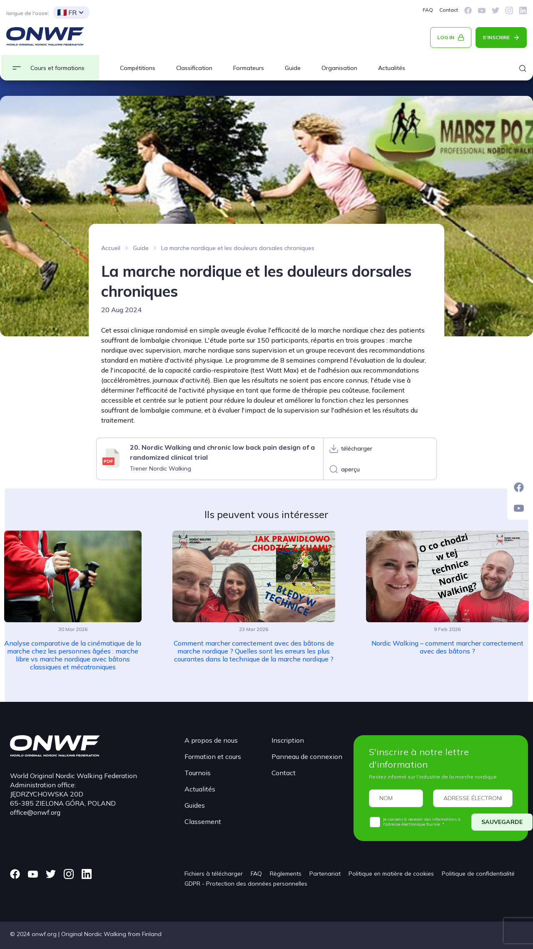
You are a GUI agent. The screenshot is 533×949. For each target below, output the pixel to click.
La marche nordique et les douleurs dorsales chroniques (237, 248)
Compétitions (137, 68)
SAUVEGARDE (502, 822)
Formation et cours (212, 756)
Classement (202, 821)
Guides (194, 805)
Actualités (391, 68)
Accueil (110, 248)
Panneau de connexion (306, 756)
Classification (194, 68)
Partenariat (325, 873)
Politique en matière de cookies (391, 873)
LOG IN (445, 37)
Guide (293, 68)
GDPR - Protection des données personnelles (245, 883)
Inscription (287, 740)
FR (67, 12)
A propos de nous (211, 740)
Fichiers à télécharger (213, 873)
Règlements (285, 873)
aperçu (350, 469)
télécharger (356, 448)
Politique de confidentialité (478, 873)
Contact (448, 10)
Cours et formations (57, 68)
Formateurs (248, 68)
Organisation (339, 68)
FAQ (428, 10)
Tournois (197, 773)
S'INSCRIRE (496, 37)
